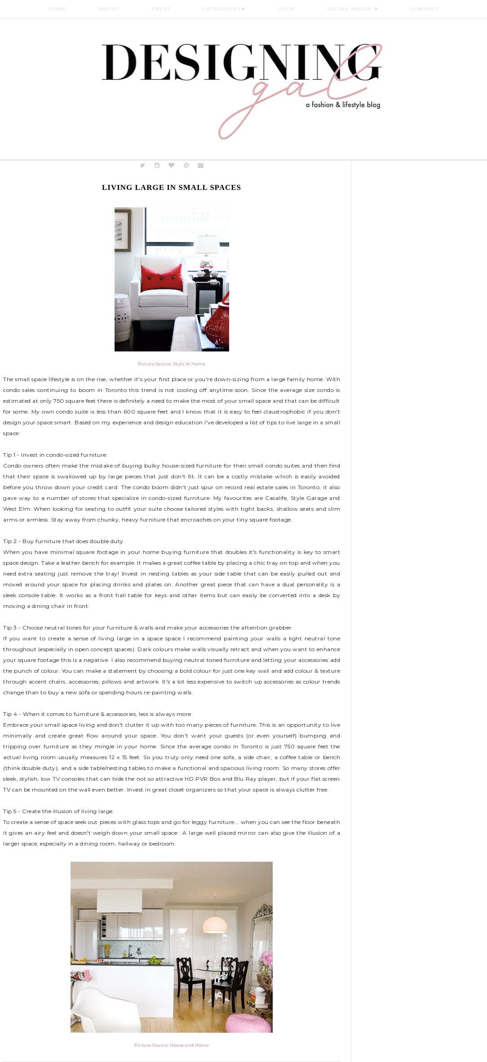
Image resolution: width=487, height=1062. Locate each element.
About (109, 9)
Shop (287, 9)
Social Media (353, 9)
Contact (424, 9)
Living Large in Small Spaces (171, 187)
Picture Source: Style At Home (172, 363)
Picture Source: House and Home (171, 1045)
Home (58, 9)
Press (161, 9)
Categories (224, 9)
